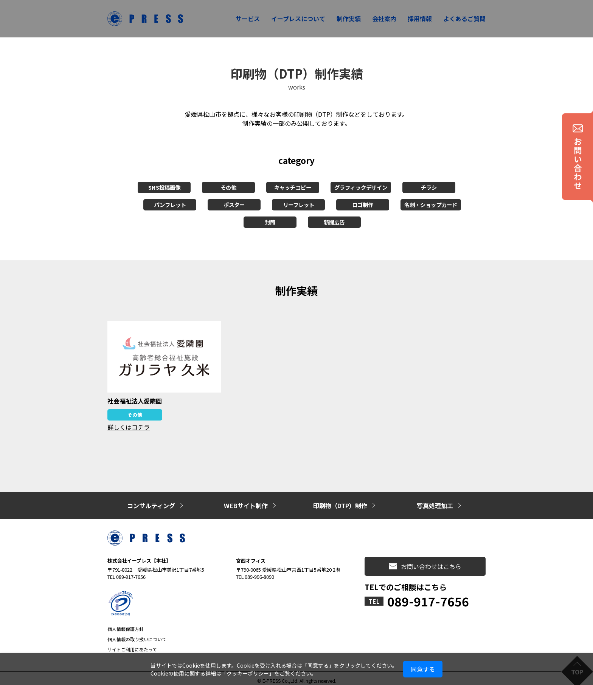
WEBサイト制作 (246, 503)
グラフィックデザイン (360, 187)
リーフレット (298, 205)
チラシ (429, 187)
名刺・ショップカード (430, 205)
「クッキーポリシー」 (247, 673)
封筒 (270, 222)
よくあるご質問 (464, 18)
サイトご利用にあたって (132, 645)
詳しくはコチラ (128, 426)
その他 (228, 187)
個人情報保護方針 (125, 624)
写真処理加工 (435, 503)
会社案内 (384, 18)
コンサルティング (151, 503)
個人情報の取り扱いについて (136, 634)
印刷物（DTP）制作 (340, 503)
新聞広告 (334, 222)
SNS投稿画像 (164, 187)
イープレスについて (298, 18)
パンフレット (170, 205)
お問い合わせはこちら (425, 561)
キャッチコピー (292, 187)
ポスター (234, 205)
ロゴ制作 (362, 205)
